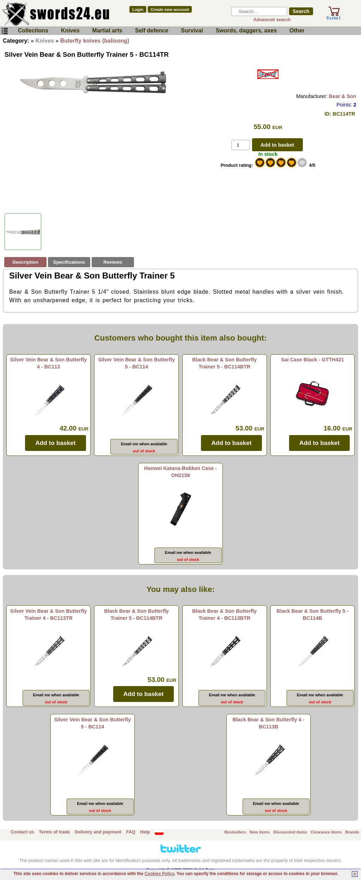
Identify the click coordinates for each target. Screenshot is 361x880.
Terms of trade (54, 832)
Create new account (170, 9)
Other (297, 30)
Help (145, 832)
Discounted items (290, 832)
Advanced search (271, 19)
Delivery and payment (98, 832)
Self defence (151, 30)
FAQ (130, 832)
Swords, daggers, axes (246, 30)
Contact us (22, 832)
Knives (70, 30)
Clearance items (326, 832)
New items (260, 832)
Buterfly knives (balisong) (94, 41)
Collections (33, 30)
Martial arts (107, 30)
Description (25, 262)
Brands (352, 832)
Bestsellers (235, 832)
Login (137, 9)
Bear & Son (342, 96)
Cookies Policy (159, 873)
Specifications (69, 262)
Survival (192, 30)
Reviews (112, 262)
